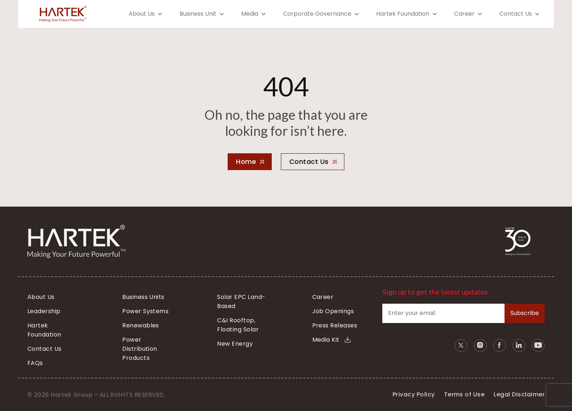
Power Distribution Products (139, 348)
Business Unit (197, 14)
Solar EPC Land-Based (241, 301)
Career (464, 14)
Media (249, 14)
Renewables (140, 325)
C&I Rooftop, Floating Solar (238, 325)
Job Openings (333, 311)
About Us (142, 14)
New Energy (235, 343)
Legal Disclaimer (519, 394)
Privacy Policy (414, 394)
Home (246, 161)
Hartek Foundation (402, 14)
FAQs (35, 363)
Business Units (143, 297)
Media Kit (331, 339)
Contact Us (515, 14)
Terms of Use (464, 394)
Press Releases (335, 325)
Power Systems (145, 311)
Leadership (44, 311)
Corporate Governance (317, 14)
